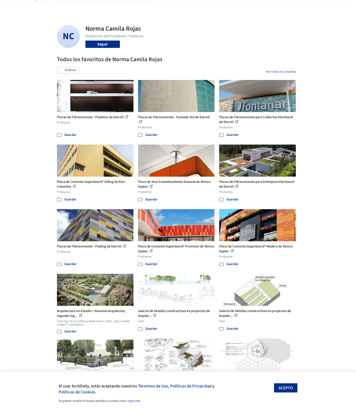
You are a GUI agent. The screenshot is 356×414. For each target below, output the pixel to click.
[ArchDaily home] (40, 6)
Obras (159, 6)
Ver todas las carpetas (281, 71)
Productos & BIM (199, 6)
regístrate (133, 401)
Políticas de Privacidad (191, 386)
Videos (238, 6)
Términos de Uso (153, 386)
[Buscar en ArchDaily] (104, 6)
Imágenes (175, 6)
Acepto (286, 388)
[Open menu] (316, 6)
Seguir (102, 44)
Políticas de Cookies (77, 392)
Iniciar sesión (263, 6)
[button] (68, 70)
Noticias (222, 6)
